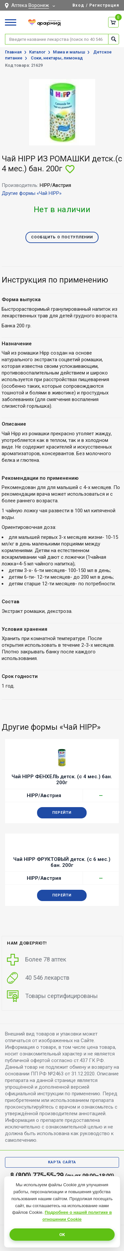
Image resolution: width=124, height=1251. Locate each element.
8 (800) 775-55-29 (36, 1175)
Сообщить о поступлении (62, 237)
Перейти (61, 812)
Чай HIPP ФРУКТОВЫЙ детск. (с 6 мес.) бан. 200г (61, 862)
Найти (113, 39)
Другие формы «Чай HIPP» (32, 193)
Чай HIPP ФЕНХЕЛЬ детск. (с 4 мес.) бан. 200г (62, 780)
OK (62, 1234)
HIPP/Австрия (44, 795)
